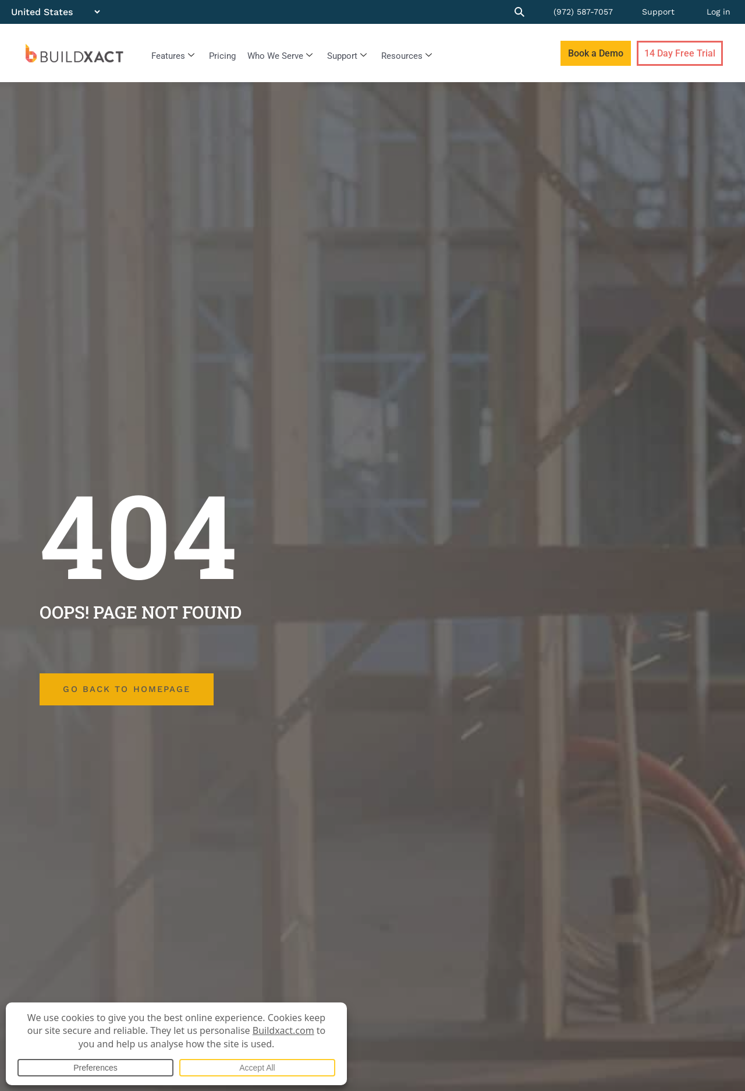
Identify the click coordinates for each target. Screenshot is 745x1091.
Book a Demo (595, 53)
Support (658, 11)
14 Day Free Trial (679, 53)
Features (172, 56)
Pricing (222, 56)
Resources (406, 56)
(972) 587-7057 (583, 11)
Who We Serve (280, 56)
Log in (718, 11)
